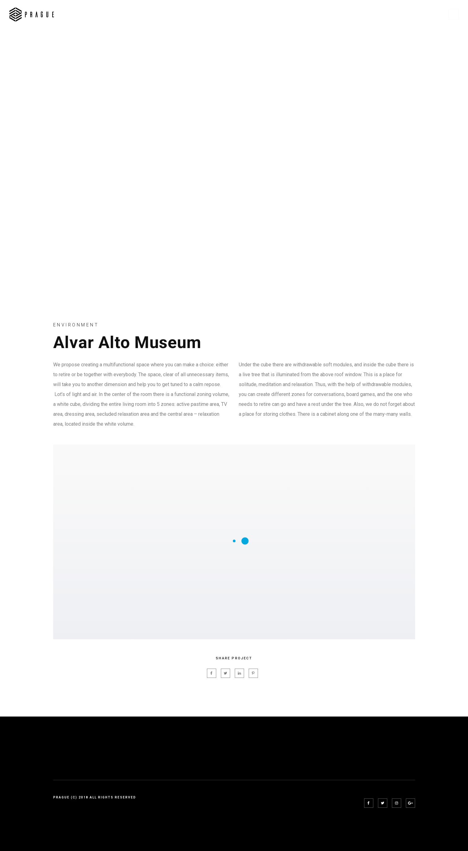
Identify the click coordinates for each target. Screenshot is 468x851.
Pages (288, 14)
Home (261, 14)
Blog (429, 14)
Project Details (365, 14)
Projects (320, 14)
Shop (404, 14)
